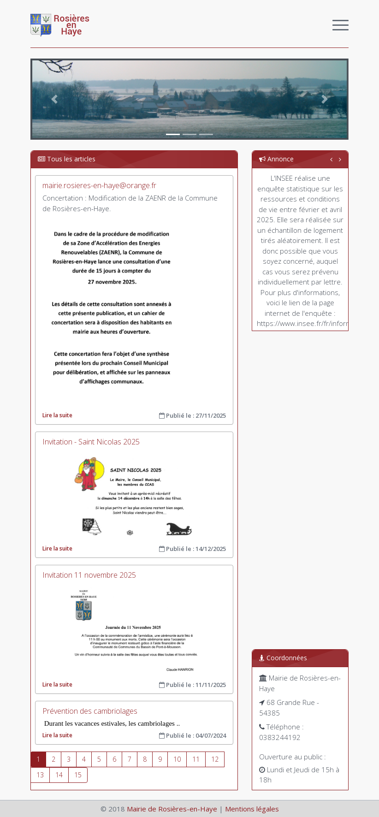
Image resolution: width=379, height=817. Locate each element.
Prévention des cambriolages (89, 711)
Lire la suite (57, 415)
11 (196, 759)
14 (59, 774)
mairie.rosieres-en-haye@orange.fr (99, 185)
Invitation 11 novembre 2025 (89, 575)
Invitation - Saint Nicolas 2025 (91, 442)
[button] (54, 99)
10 (177, 759)
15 (78, 774)
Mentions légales (252, 808)
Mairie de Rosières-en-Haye (172, 808)
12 (215, 759)
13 (40, 774)
